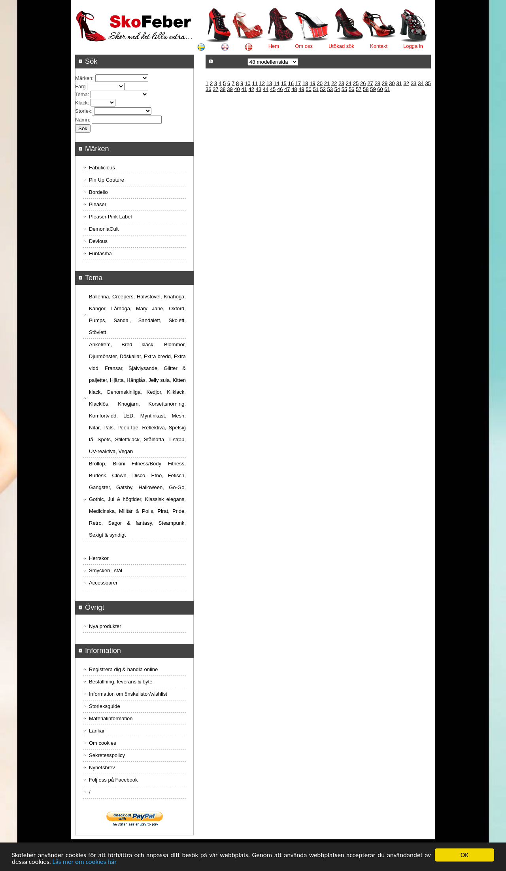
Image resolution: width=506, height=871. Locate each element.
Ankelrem (100, 344)
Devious (98, 241)
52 (323, 89)
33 (413, 83)
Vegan (125, 451)
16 (291, 83)
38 (222, 89)
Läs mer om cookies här (85, 862)
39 (229, 89)
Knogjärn (128, 404)
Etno (156, 475)
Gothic (96, 499)
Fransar (113, 368)
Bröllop (97, 464)
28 (377, 83)
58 (365, 89)
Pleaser (97, 204)
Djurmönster (103, 356)
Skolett (177, 320)
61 (387, 89)
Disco (138, 475)
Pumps (97, 320)
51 (315, 89)
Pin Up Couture (106, 180)
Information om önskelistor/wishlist (128, 694)
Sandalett (149, 320)
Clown (119, 475)
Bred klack (137, 344)
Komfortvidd (102, 416)
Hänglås (135, 380)
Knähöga (174, 297)
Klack (81, 103)
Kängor (97, 308)
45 (273, 89)
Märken (83, 78)
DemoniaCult (104, 229)
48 (294, 89)
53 (330, 89)
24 (348, 83)
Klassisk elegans (165, 499)
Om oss (304, 46)
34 (420, 83)
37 (215, 89)
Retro (95, 523)
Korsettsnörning (166, 404)
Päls (108, 428)
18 (305, 83)
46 (280, 89)
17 (298, 83)
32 (406, 83)
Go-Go (176, 487)
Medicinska (102, 511)
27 (370, 83)
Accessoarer (103, 583)
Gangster (99, 487)
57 (358, 89)
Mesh (178, 416)
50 (308, 89)
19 (312, 83)
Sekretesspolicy (107, 755)
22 (334, 83)
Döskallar (130, 356)
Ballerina (99, 297)
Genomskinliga (124, 392)
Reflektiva (153, 428)
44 (265, 89)
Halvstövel (148, 297)
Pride (178, 511)
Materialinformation (111, 718)
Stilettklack (127, 439)
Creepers (122, 297)
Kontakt (378, 46)
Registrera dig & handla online (123, 669)
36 (208, 89)
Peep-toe (127, 428)
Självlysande (142, 368)
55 (344, 89)
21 (327, 83)
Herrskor (99, 558)
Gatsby (124, 487)
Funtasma (100, 253)
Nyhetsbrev (102, 767)
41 (244, 89)
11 (254, 83)
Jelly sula (159, 380)
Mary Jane (149, 308)
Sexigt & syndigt (107, 535)
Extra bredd (157, 356)
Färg (80, 86)
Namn (82, 120)
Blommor (174, 344)
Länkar (97, 731)
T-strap (176, 439)
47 (287, 89)
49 (301, 89)
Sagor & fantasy (129, 523)
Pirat (162, 511)
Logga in (413, 46)
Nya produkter (105, 626)
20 (320, 83)
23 (341, 83)
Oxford (176, 308)
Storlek (83, 111)
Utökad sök (341, 46)
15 (283, 83)
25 (356, 83)
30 (392, 83)
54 (337, 89)
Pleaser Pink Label (110, 217)
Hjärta (117, 380)
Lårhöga (120, 308)
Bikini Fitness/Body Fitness (148, 464)
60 (380, 89)
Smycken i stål (105, 570)
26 (363, 83)
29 (384, 83)
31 (399, 83)
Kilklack (175, 392)
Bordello (98, 192)
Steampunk (172, 523)
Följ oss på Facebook (113, 780)
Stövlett (97, 332)
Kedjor (153, 392)
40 (237, 89)
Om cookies (102, 743)
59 (373, 89)
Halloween (150, 487)
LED (128, 416)
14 (276, 83)
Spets (104, 439)
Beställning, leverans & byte (120, 682)
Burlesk (97, 475)
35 (427, 83)
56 (351, 89)
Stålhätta (154, 439)
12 (262, 83)
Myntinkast (152, 416)
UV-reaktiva (102, 451)
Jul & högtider (124, 499)
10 (247, 83)
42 (251, 89)
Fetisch (176, 475)
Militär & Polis (136, 511)
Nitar (94, 428)
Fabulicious (102, 168)
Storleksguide (104, 706)
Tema (81, 94)
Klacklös (98, 404)
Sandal (121, 320)
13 (269, 83)
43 (258, 89)
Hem (273, 46)
